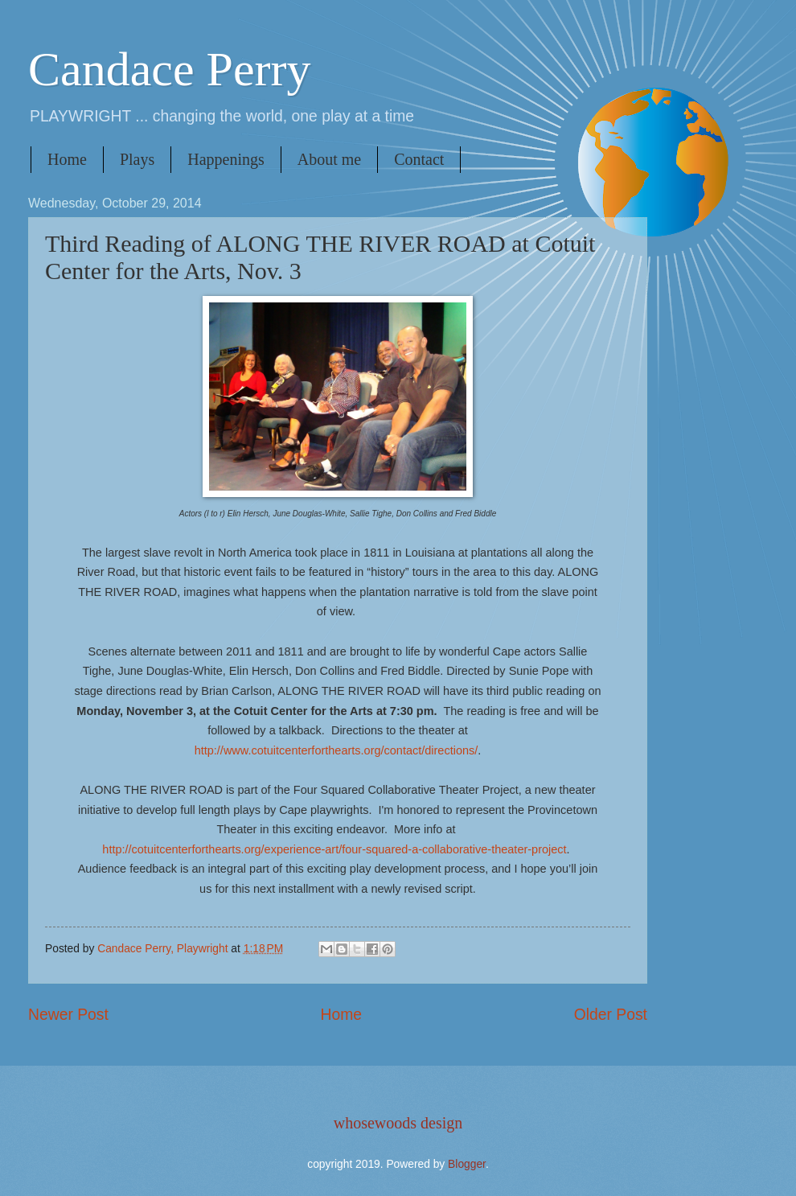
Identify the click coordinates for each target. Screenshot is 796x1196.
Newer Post (68, 1014)
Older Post (610, 1014)
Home (67, 159)
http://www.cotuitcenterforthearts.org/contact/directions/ (336, 750)
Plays (137, 159)
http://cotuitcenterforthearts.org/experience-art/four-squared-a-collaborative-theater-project (334, 849)
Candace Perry (169, 69)
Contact (419, 159)
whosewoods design (398, 1123)
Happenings (226, 159)
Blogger (467, 1164)
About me (329, 159)
